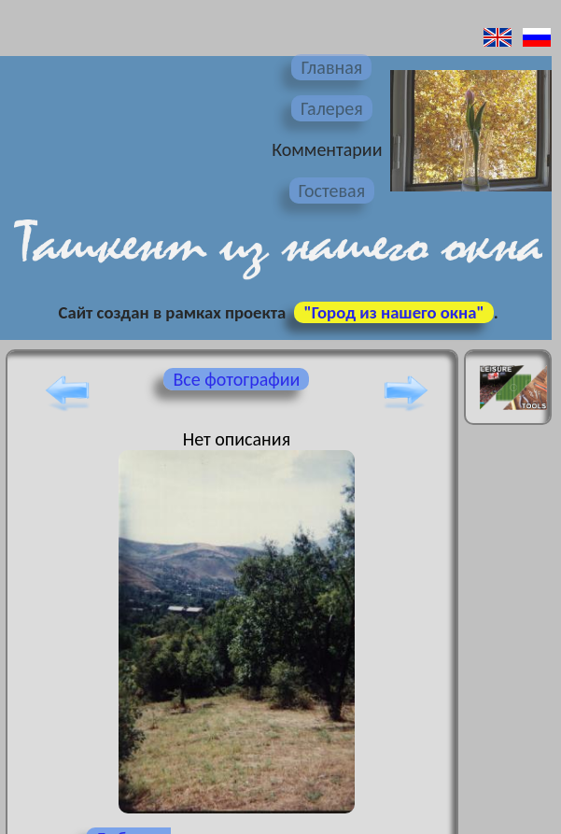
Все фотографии (236, 379)
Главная (331, 67)
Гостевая (332, 190)
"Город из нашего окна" (393, 312)
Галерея (332, 108)
